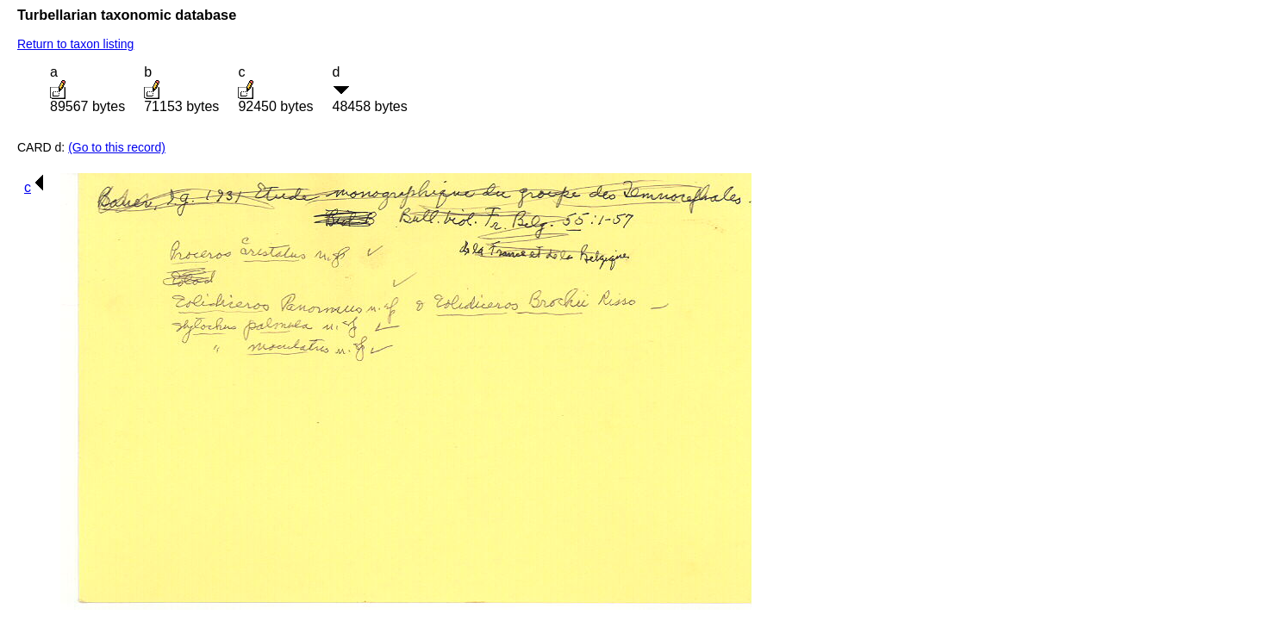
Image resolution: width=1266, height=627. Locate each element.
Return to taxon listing (75, 44)
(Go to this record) (116, 147)
